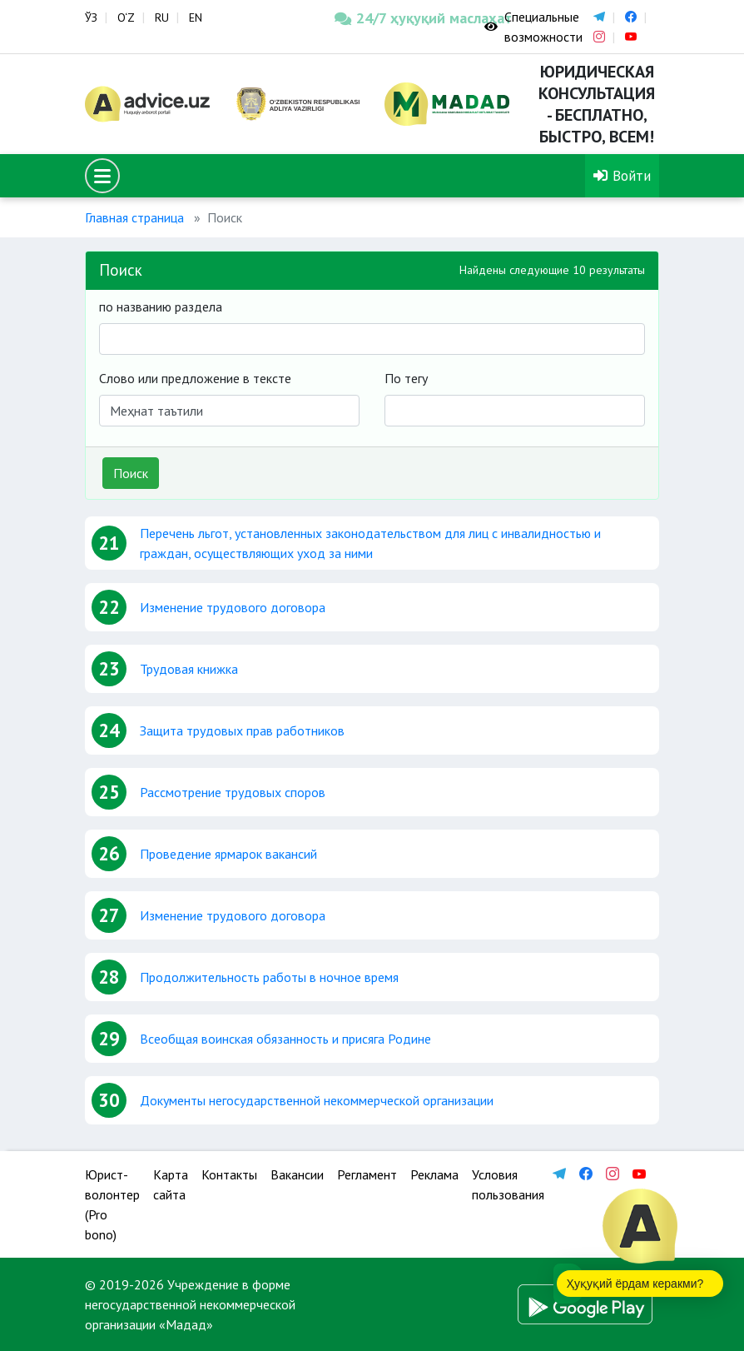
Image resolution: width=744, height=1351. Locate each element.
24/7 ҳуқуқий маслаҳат (397, 17)
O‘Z (126, 17)
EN (195, 17)
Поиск (130, 473)
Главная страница (134, 217)
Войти (622, 175)
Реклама (434, 1174)
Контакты (229, 1174)
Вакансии (297, 1174)
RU (162, 17)
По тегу (406, 378)
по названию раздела (160, 306)
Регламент (367, 1174)
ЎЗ (91, 17)
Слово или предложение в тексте (195, 378)
